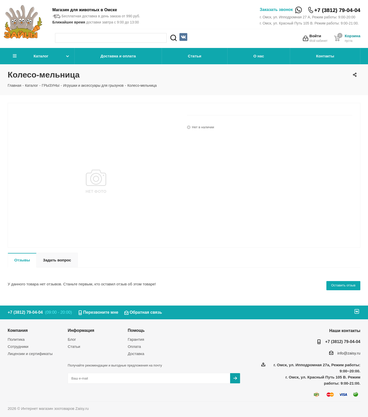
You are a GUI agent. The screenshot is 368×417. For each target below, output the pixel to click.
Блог (72, 339)
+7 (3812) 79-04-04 (337, 10)
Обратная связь (145, 312)
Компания (18, 330)
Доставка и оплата (118, 56)
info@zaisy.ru (348, 353)
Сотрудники (18, 346)
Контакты (325, 56)
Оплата (134, 346)
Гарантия (136, 339)
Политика (16, 339)
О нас (258, 56)
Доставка (136, 353)
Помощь (136, 330)
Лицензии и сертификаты (30, 353)
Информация (81, 330)
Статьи (194, 56)
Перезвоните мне (100, 312)
